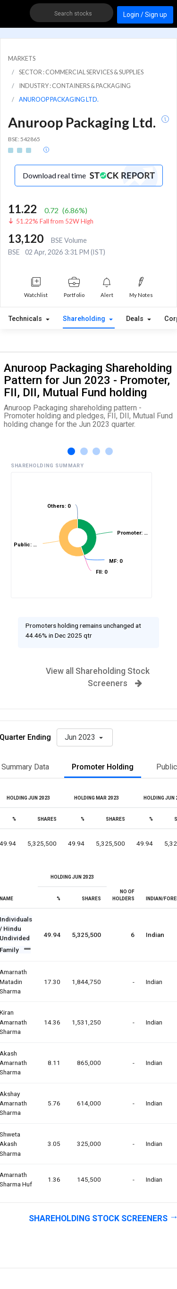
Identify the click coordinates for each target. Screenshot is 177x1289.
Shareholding (85, 319)
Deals (135, 319)
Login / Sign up (145, 14)
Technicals (26, 319)
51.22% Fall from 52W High (54, 221)
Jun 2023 (81, 737)
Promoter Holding (103, 766)
